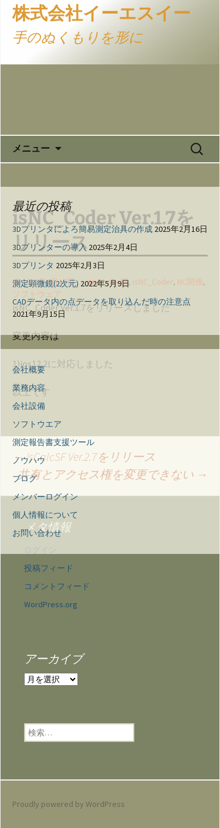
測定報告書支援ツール (53, 442)
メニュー (31, 148)
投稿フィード (48, 568)
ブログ (24, 478)
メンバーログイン (45, 496)
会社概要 (28, 369)
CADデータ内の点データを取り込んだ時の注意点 (101, 301)
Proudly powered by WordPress (68, 804)
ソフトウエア (37, 424)
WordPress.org (50, 604)
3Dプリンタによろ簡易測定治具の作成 (82, 229)
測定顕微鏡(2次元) (45, 283)
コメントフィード (57, 586)
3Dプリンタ (33, 265)
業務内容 (28, 387)
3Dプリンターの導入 (49, 247)
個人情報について (45, 514)
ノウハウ (28, 460)
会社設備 (28, 406)
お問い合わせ (37, 533)
